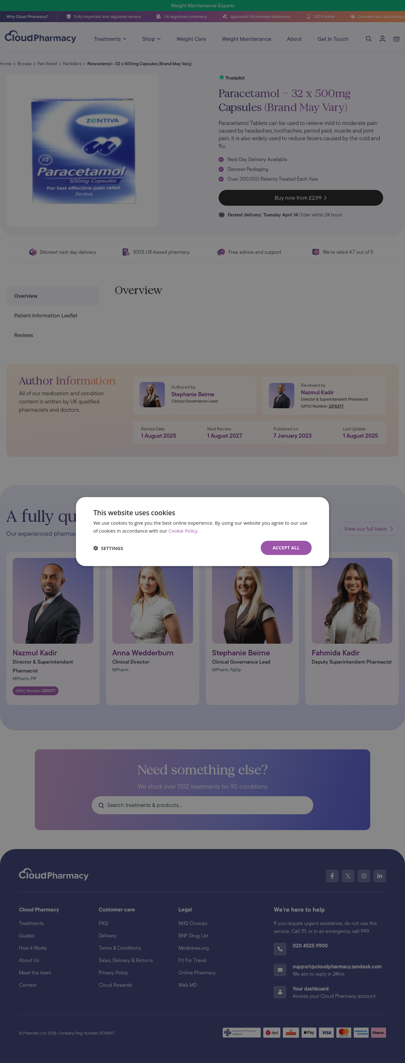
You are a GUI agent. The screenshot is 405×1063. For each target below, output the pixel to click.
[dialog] (202, 531)
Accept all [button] (286, 548)
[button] (108, 548)
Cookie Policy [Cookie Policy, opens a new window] (182, 530)
